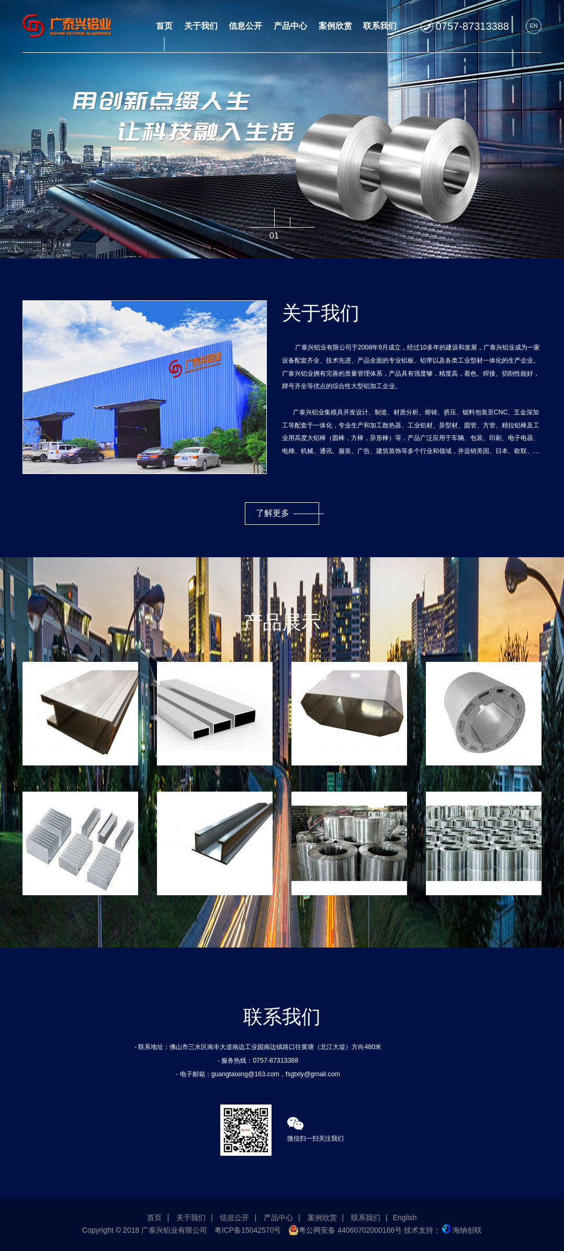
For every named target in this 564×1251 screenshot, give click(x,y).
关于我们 (191, 1217)
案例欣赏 (322, 1217)
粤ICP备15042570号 (248, 1230)
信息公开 (234, 1217)
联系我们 (365, 1217)
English (405, 1217)
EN (533, 25)
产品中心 (278, 1217)
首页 (154, 1217)
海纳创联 (462, 1230)
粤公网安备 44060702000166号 (345, 1230)
